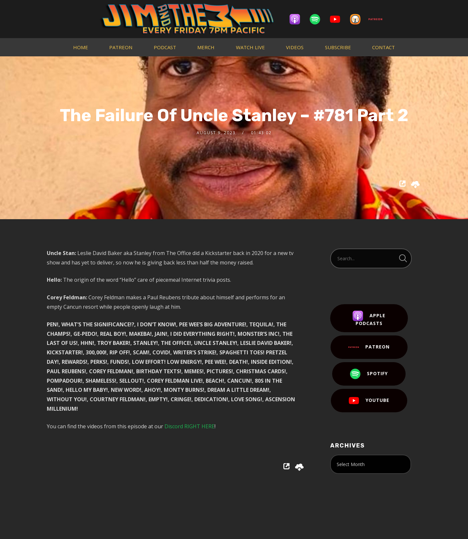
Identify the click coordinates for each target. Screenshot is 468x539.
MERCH (205, 47)
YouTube (369, 400)
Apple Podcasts (369, 318)
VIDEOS (295, 47)
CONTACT (383, 47)
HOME (80, 47)
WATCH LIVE (250, 47)
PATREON (120, 47)
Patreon (369, 347)
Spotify (369, 374)
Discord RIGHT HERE (189, 426)
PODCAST (165, 47)
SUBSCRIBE (338, 47)
